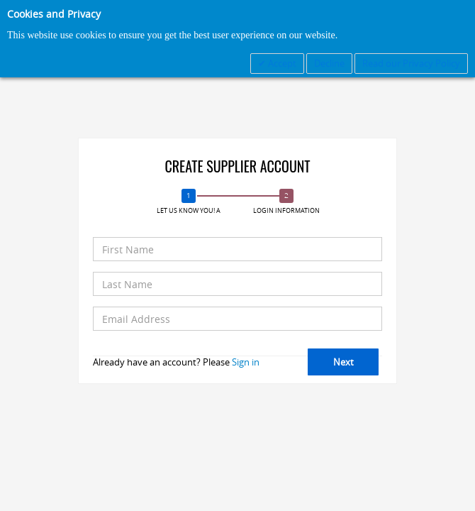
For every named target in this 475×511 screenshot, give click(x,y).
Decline (329, 63)
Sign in (245, 362)
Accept (281, 63)
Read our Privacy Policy (411, 63)
